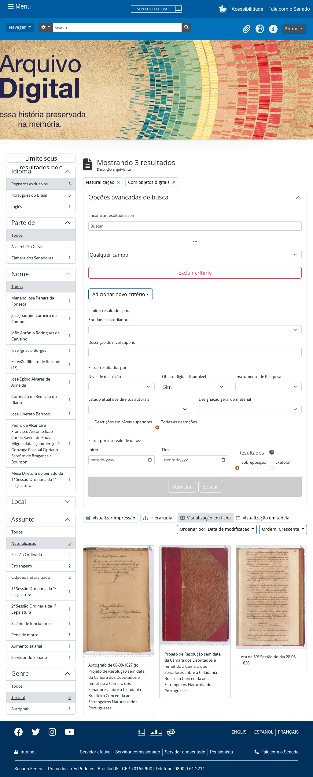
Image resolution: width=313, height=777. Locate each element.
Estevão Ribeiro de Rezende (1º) (41, 364)
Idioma (21, 172)
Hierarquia (157, 518)
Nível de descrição (104, 376)
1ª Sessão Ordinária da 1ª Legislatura (41, 591)
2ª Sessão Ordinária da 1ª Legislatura (41, 609)
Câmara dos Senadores (41, 259)
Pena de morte (41, 636)
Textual (41, 698)
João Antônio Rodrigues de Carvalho (41, 336)
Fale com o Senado (289, 9)
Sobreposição (253, 462)
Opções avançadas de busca (128, 198)
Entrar (292, 29)
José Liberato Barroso (41, 415)
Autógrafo (41, 710)
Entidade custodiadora (109, 319)
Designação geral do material (225, 399)
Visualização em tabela (262, 518)
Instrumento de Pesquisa (258, 376)
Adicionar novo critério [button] (118, 294)
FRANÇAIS (288, 732)
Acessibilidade (247, 9)
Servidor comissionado (137, 752)
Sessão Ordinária (41, 556)
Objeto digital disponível (184, 376)
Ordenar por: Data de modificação (215, 529)
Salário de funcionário (41, 624)
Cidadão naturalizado (41, 578)
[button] (224, 9)
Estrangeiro (41, 567)
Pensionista (221, 752)
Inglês (41, 207)
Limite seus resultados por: (41, 158)
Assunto (23, 520)
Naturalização (41, 544)
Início (93, 449)
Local (18, 503)
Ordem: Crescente (281, 529)
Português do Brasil (41, 196)
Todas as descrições (179, 422)
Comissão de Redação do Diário (41, 399)
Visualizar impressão (110, 518)
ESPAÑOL (263, 732)
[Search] (117, 27)
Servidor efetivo (95, 752)
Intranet (25, 752)
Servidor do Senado (41, 658)
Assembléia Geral (41, 248)
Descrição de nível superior (112, 342)
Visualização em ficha (205, 518)
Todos (17, 235)
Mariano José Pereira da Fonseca (41, 301)
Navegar (18, 27)
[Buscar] (195, 226)
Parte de (23, 224)
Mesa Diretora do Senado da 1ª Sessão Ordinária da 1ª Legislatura (41, 479)
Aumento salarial (41, 647)
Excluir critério (195, 273)
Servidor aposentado (185, 752)
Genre (20, 674)
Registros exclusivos (41, 185)
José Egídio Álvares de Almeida (41, 382)
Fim (165, 449)
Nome (20, 275)
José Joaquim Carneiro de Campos (41, 318)
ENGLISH (241, 732)
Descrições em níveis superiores (123, 422)
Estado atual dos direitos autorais (118, 399)
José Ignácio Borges (41, 351)
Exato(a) (282, 462)
